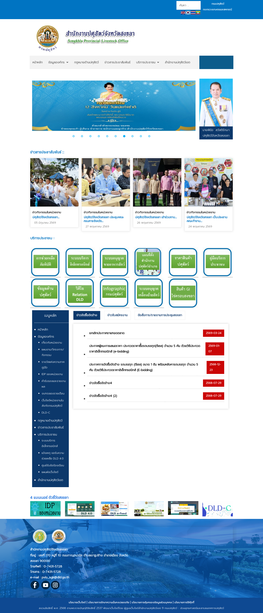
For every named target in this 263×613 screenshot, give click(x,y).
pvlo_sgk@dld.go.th (55, 577)
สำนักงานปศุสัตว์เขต (50, 480)
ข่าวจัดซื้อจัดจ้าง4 (100, 383)
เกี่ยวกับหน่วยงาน (52, 343)
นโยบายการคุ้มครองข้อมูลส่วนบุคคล (152, 602)
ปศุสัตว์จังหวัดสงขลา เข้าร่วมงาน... (156, 217)
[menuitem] (37, 62)
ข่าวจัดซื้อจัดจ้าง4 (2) (103, 396)
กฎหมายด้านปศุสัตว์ (50, 420)
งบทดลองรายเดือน (53, 394)
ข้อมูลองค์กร (46, 336)
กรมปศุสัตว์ (218, 4)
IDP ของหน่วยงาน (52, 374)
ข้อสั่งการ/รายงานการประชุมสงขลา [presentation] (160, 315)
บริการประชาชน (47, 434)
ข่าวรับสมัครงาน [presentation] (117, 315)
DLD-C (46, 413)
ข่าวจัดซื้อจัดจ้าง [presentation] (86, 315)
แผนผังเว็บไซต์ (50, 472)
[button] (76, 136)
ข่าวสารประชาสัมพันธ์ (51, 427)
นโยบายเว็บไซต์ (77, 602)
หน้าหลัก (43, 329)
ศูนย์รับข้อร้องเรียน (53, 465)
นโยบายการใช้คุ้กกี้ (184, 602)
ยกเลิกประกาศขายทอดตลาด (106, 333)
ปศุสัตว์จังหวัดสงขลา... (45, 217)
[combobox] (188, 5)
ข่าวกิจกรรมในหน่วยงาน (46, 212)
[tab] (86, 315)
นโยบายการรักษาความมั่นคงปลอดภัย (108, 602)
